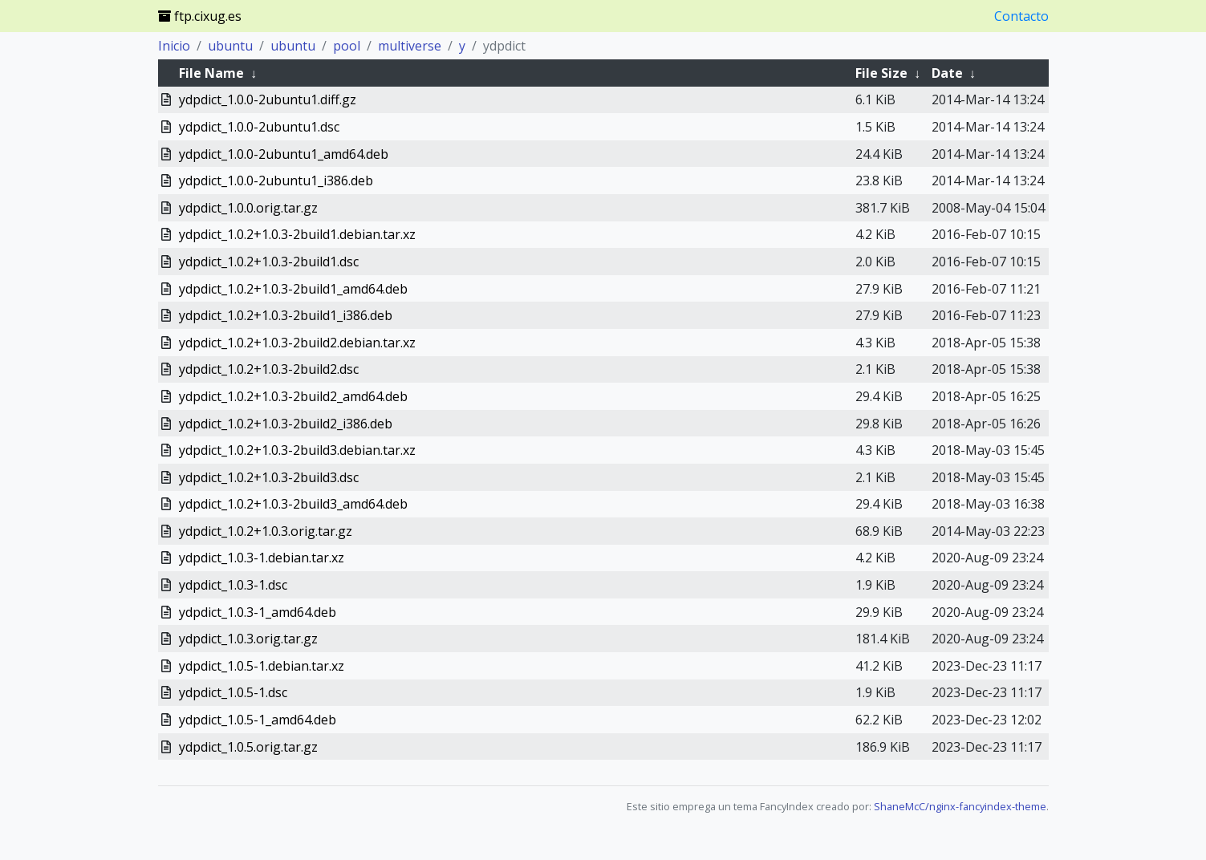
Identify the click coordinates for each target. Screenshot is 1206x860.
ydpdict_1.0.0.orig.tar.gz (248, 208)
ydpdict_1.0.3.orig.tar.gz (248, 638)
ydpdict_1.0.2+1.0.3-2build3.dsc (269, 477)
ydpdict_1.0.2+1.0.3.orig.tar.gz (265, 531)
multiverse (409, 46)
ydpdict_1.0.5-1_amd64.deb (257, 719)
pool (346, 46)
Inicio (174, 46)
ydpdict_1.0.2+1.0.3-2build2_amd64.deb (293, 396)
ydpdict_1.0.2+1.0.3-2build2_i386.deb (285, 423)
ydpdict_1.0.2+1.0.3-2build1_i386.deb (285, 315)
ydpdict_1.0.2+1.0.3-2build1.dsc (269, 261)
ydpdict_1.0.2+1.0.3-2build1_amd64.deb (293, 289)
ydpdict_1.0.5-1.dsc (233, 692)
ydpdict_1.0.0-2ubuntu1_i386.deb (276, 180)
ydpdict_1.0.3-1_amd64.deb (257, 612)
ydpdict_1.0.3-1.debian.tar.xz (261, 557)
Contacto (1021, 16)
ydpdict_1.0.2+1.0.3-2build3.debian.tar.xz (297, 450)
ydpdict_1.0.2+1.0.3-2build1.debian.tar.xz (297, 234)
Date (947, 73)
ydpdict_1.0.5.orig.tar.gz (248, 747)
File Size (881, 73)
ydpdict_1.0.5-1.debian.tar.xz (261, 666)
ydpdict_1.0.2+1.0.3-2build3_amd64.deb (293, 504)
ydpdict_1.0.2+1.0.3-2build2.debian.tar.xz (297, 342)
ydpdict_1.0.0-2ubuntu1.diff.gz (267, 99)
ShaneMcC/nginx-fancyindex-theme (960, 806)
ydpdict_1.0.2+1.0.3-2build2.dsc (269, 369)
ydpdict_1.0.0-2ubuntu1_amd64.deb (283, 154)
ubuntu (230, 46)
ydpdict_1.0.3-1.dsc (233, 585)
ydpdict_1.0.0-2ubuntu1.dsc (259, 127)
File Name (211, 73)
